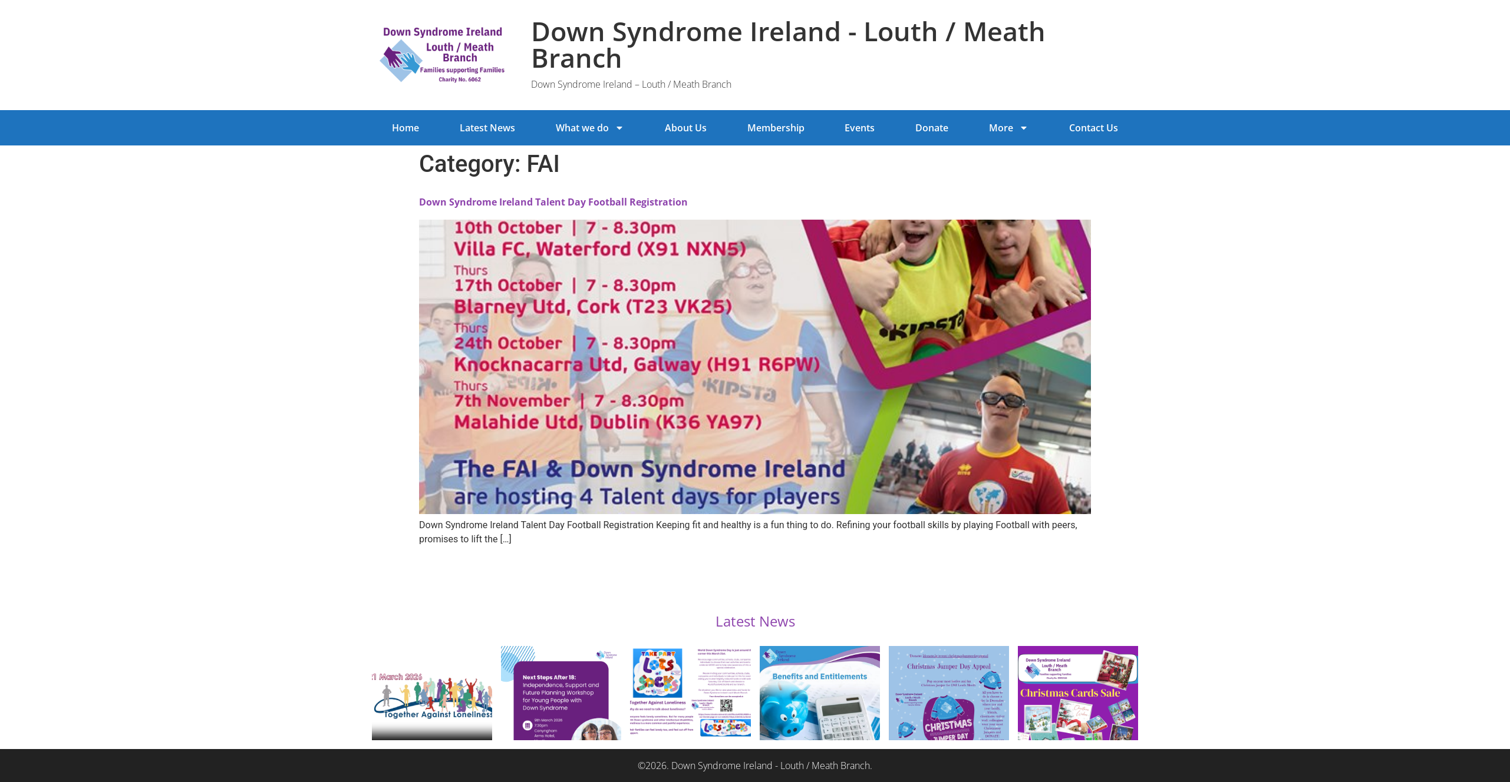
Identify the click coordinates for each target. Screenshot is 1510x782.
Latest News (487, 127)
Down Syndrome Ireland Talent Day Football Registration (553, 202)
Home (405, 127)
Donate (931, 127)
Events (860, 127)
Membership (776, 127)
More (1008, 127)
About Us (686, 127)
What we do (590, 127)
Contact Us (1093, 127)
